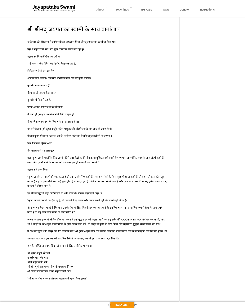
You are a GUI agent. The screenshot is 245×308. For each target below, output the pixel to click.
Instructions (207, 9)
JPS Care (146, 9)
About (100, 9)
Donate (184, 9)
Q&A (166, 9)
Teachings (122, 9)
